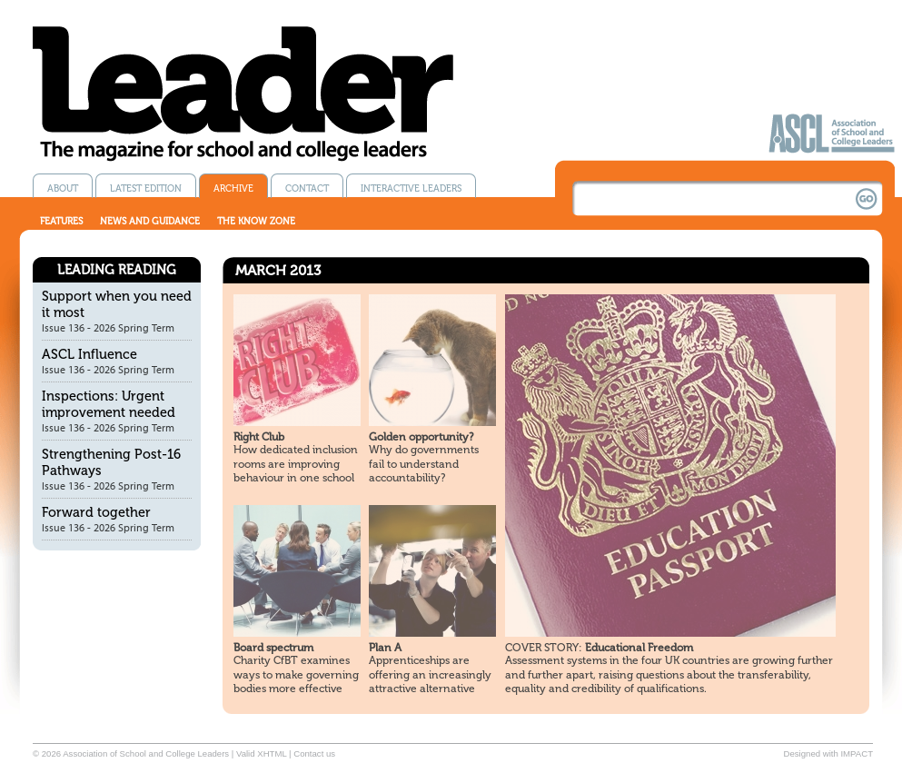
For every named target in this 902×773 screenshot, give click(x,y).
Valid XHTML (261, 753)
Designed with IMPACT (828, 753)
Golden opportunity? (421, 437)
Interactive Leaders (411, 188)
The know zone (256, 221)
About (62, 188)
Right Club (258, 437)
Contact (307, 188)
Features (61, 221)
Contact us (314, 753)
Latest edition (146, 188)
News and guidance (150, 221)
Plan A (385, 647)
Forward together (96, 512)
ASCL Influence (89, 354)
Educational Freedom (599, 647)
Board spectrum (273, 647)
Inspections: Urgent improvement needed (108, 404)
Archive (233, 188)
